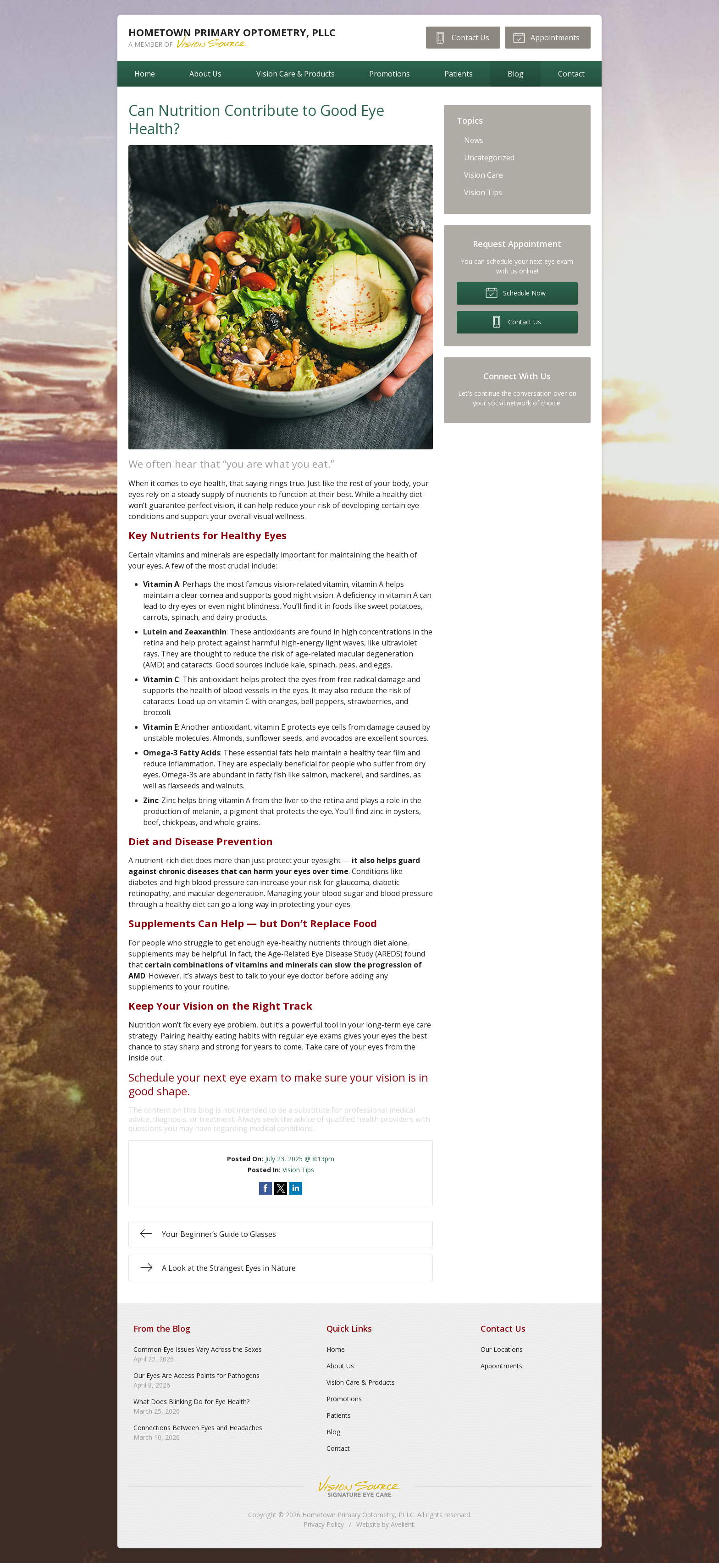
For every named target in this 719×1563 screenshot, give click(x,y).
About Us (205, 74)
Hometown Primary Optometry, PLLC (358, 1514)
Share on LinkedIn (295, 1188)
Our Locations (502, 1349)
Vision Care (483, 175)
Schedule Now (515, 292)
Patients (458, 74)
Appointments (546, 37)
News (473, 140)
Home (144, 74)
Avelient (402, 1524)
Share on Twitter (280, 1188)
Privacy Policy (324, 1524)
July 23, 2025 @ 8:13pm (299, 1158)
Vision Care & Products (295, 74)
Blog (516, 74)
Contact (571, 74)
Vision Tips (298, 1169)
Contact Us (461, 37)
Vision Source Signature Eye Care (359, 1486)
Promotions (389, 74)
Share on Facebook (265, 1188)
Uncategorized (489, 158)
